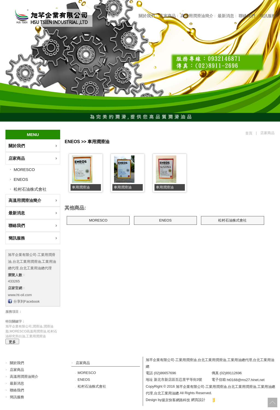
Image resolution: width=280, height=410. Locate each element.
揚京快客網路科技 (176, 400)
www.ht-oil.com (20, 295)
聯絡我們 (247, 15)
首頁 (248, 133)
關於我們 (147, 15)
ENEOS (21, 179)
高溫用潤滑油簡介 (196, 15)
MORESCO (24, 169)
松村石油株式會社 (30, 189)
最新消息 (226, 15)
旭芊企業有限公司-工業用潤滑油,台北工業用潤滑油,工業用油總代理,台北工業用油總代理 (32, 261)
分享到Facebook (26, 301)
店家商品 (167, 15)
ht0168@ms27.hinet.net (245, 380)
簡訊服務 (267, 15)
